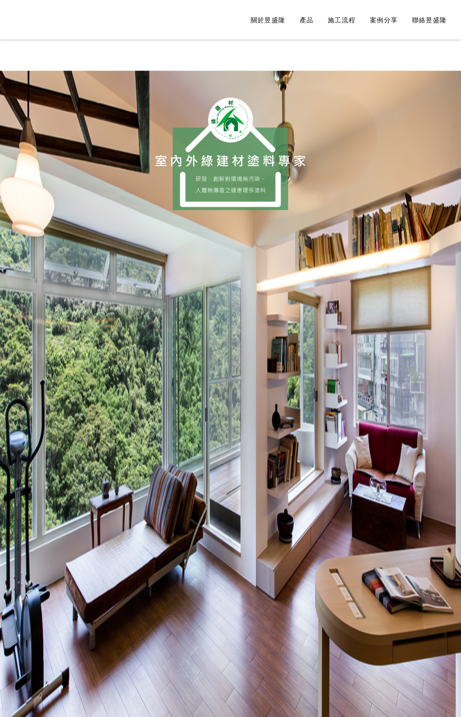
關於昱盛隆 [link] (268, 20)
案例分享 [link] (384, 20)
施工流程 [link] (341, 20)
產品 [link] (307, 20)
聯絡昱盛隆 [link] (429, 20)
